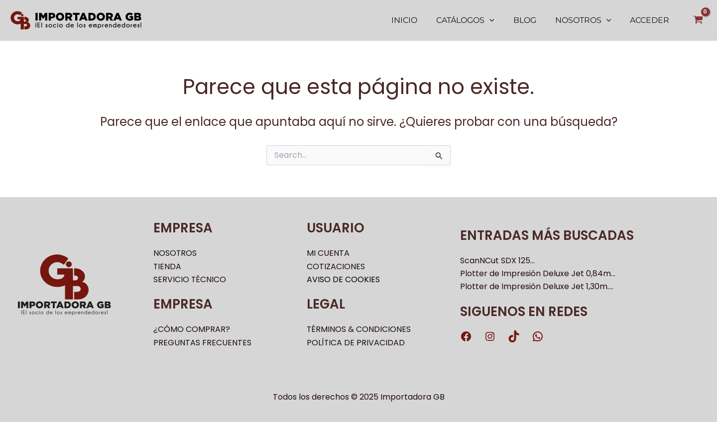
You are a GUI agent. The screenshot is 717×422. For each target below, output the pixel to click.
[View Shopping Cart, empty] (698, 20)
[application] (500, 20)
